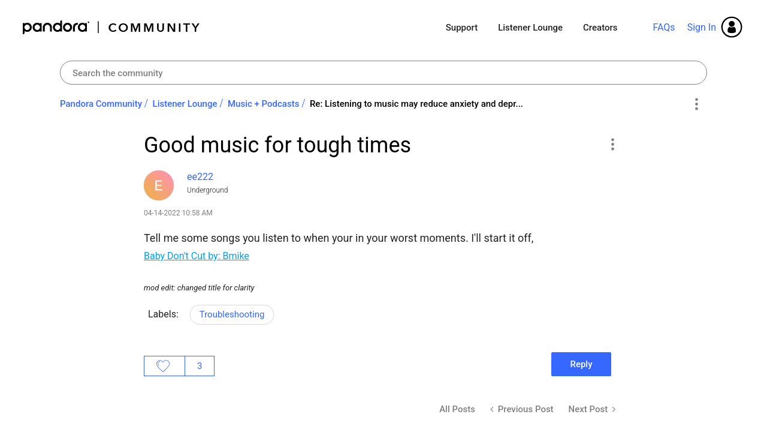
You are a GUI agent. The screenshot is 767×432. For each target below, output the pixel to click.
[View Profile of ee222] (200, 176)
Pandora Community (112, 27)
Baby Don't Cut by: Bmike (196, 256)
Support (462, 27)
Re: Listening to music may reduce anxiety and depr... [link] (416, 103)
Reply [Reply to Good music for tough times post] (581, 364)
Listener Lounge (530, 27)
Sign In (701, 27)
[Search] (383, 73)
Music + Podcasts (263, 103)
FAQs (664, 27)
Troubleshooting (232, 314)
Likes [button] (164, 366)
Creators (600, 27)
